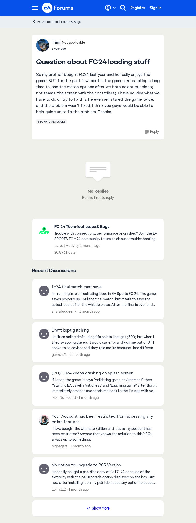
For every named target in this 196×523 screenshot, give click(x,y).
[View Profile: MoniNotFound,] (44, 377)
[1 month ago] (89, 311)
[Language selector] (110, 8)
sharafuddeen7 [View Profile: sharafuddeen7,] (64, 311)
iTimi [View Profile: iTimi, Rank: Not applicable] (56, 42)
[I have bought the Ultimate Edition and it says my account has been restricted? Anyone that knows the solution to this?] (104, 434)
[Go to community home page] (58, 8)
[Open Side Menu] (35, 8)
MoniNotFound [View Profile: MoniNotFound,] (64, 397)
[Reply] (152, 131)
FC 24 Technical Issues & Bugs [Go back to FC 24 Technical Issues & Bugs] (56, 21)
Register (137, 7)
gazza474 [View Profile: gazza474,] (59, 354)
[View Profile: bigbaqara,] (44, 420)
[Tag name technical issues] (51, 121)
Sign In (155, 7)
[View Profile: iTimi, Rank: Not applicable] (42, 45)
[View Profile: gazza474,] (44, 334)
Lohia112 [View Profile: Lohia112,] (59, 489)
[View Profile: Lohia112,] (44, 469)
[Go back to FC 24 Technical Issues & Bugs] (106, 227)
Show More (98, 508)
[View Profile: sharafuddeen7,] (44, 291)
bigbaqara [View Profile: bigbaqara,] (59, 446)
